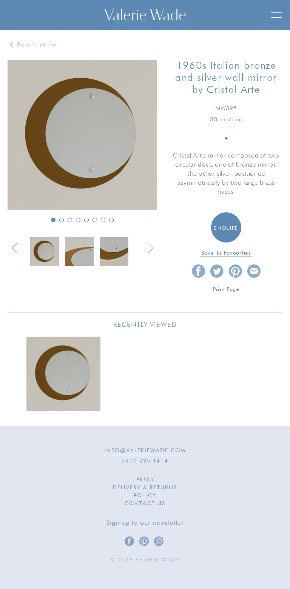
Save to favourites (226, 253)
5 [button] (86, 220)
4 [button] (78, 220)
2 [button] (61, 220)
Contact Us (145, 503)
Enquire (226, 228)
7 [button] (103, 220)
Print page (226, 289)
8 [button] (111, 220)
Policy (145, 495)
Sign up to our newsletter (145, 522)
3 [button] (70, 220)
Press (145, 479)
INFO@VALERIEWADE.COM (145, 450)
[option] (82, 135)
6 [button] (95, 220)
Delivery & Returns (145, 487)
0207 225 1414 (145, 461)
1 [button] (53, 220)
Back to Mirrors (38, 45)
